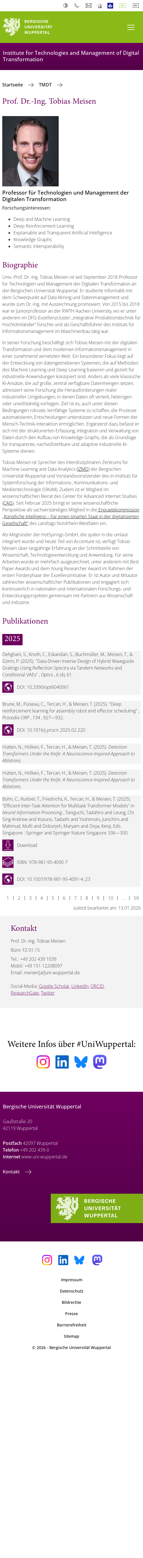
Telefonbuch (78, 5)
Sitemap (71, 1336)
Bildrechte (71, 1302)
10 (110, 898)
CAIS (8, 503)
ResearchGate (25, 993)
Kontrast (66, 5)
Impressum (71, 1279)
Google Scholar (54, 986)
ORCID (97, 986)
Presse (71, 1313)
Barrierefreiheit (71, 1325)
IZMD (83, 469)
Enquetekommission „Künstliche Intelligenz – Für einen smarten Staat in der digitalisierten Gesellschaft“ (70, 516)
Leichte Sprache (111, 5)
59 (136, 898)
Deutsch (123, 5)
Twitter (48, 993)
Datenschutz (71, 1291)
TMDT (46, 85)
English (137, 5)
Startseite (13, 85)
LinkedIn (80, 986)
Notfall (100, 5)
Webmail (89, 5)
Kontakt (12, 1172)
